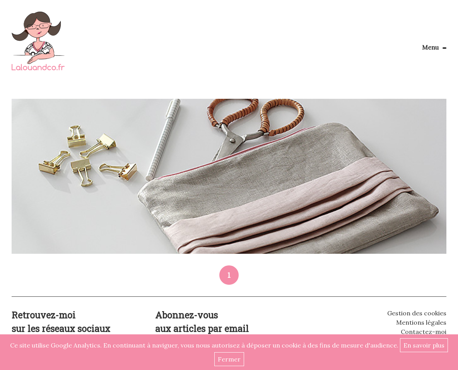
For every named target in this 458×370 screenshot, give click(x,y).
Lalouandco (38, 45)
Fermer (229, 359)
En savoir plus (423, 345)
